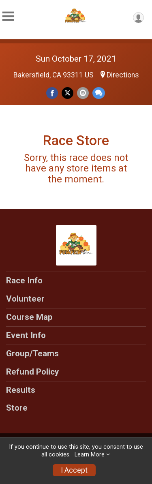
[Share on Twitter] (67, 93)
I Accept (74, 470)
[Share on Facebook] (52, 93)
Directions (123, 75)
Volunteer (25, 299)
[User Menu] (138, 17)
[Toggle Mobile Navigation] (8, 16)
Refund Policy (32, 372)
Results (20, 390)
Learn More (90, 454)
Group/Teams (32, 353)
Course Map (29, 317)
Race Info (24, 280)
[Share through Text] (98, 93)
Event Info (26, 335)
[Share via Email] (83, 93)
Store (17, 408)
